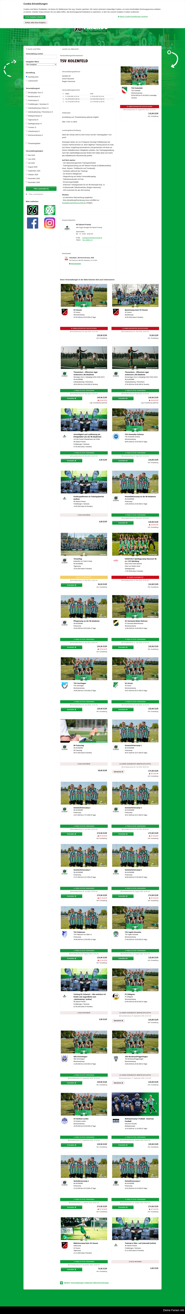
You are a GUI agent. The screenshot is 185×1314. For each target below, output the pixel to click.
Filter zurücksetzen (36, 194)
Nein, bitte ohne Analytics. (35, 22)
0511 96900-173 (87, 240)
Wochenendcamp (34, 135)
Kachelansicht (32, 77)
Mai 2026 (30, 155)
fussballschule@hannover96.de (74, 203)
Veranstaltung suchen (41, 54)
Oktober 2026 (32, 175)
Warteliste (118, 772)
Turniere (31, 127)
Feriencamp (32, 100)
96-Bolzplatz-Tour (34, 93)
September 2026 (33, 171)
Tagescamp (32, 120)
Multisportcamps (34, 116)
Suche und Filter (34, 49)
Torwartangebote (33, 143)
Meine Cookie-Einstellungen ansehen (133, 16)
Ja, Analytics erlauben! (34, 17)
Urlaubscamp (33, 131)
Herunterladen (76, 264)
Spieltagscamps (34, 124)
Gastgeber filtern (41, 63)
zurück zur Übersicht (70, 49)
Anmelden (71, 398)
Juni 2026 (30, 159)
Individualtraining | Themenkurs (39, 112)
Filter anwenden (41, 189)
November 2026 (33, 178)
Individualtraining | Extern (37, 108)
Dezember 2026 (33, 182)
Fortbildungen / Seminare (37, 104)
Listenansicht (32, 81)
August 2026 (31, 167)
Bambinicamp (33, 96)
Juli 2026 (30, 163)
